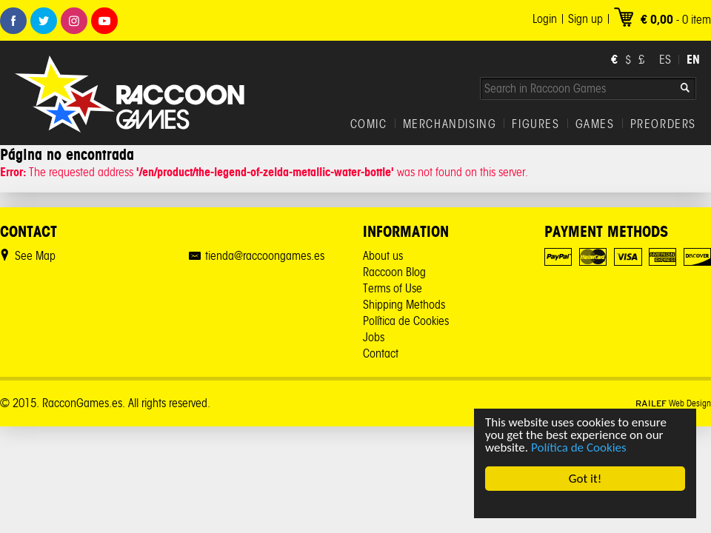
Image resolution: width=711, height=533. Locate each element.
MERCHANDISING (450, 124)
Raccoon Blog (394, 272)
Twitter (43, 20)
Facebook (13, 20)
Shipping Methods (404, 305)
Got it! (586, 478)
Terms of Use (392, 288)
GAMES (595, 124)
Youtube (104, 20)
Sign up (585, 19)
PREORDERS (663, 124)
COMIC (368, 124)
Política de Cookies (579, 447)
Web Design (673, 403)
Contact (380, 353)
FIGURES (535, 124)
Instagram (74, 20)
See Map (35, 256)
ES (665, 60)
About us (383, 256)
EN (693, 59)
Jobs (373, 337)
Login (545, 19)
